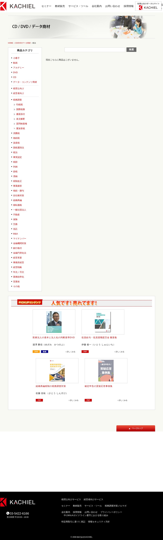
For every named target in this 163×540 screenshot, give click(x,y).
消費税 (16, 133)
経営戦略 (17, 267)
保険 (15, 219)
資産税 (16, 143)
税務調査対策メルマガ (115, 505)
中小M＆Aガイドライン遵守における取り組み (86, 515)
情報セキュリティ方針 (99, 521)
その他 (16, 286)
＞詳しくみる (70, 352)
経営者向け (18, 93)
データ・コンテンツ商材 (25, 82)
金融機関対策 (19, 243)
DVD (15, 72)
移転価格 (17, 205)
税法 (15, 152)
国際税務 (20, 109)
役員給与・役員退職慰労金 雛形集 (99, 337)
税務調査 (17, 99)
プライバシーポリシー (111, 512)
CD (14, 77)
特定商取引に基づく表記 (73, 521)
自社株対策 (18, 195)
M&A (15, 233)
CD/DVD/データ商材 (22, 43)
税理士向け (18, 88)
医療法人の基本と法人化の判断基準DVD (54, 337)
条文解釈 (20, 119)
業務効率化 (18, 277)
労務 (15, 224)
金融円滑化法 (19, 253)
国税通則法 (18, 147)
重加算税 (20, 128)
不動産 (16, 214)
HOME (10, 43)
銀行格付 (17, 248)
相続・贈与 (18, 190)
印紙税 (19, 104)
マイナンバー (19, 238)
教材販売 (60, 6)
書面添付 (20, 114)
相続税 (16, 138)
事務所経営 (18, 262)
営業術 (16, 281)
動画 (15, 63)
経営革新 (17, 257)
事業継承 (17, 186)
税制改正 (17, 181)
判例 (15, 166)
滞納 (15, 176)
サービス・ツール (78, 6)
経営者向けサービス (93, 499)
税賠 (15, 162)
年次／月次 (18, 272)
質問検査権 (21, 123)
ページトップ (135, 428)
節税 (15, 171)
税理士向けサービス (71, 499)
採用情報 (129, 6)
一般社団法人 (19, 210)
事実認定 (17, 157)
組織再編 (17, 200)
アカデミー (18, 67)
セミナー (46, 6)
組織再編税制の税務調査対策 (51, 386)
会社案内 (97, 6)
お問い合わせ (112, 6)
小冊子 (16, 58)
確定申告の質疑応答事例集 (99, 386)
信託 (15, 229)
